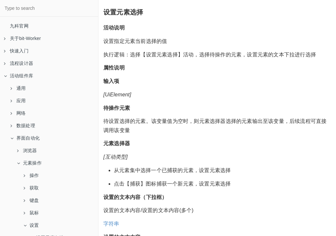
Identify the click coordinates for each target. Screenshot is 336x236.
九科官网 (19, 26)
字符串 (111, 223)
